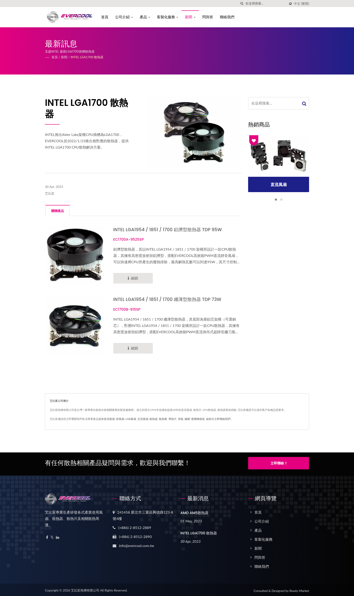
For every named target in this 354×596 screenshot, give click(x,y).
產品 (146, 17)
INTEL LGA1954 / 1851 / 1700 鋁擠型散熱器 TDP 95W (170, 229)
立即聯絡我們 (222, 418)
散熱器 (153, 418)
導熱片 (172, 418)
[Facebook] (47, 535)
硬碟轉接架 (198, 418)
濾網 (187, 418)
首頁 (105, 17)
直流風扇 (109, 418)
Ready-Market (299, 589)
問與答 (208, 17)
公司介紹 (125, 17)
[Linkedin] (57, 535)
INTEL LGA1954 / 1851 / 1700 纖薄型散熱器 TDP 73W (170, 299)
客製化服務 (168, 17)
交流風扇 (142, 418)
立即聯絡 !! (278, 463)
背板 (180, 418)
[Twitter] (52, 535)
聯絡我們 (228, 17)
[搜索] (242, 3)
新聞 (191, 17)
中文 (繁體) (301, 3)
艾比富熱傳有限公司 (85, 588)
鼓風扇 (120, 418)
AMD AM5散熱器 (194, 511)
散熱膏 (163, 418)
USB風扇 (131, 418)
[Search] (265, 3)
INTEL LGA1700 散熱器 (87, 57)
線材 (209, 418)
